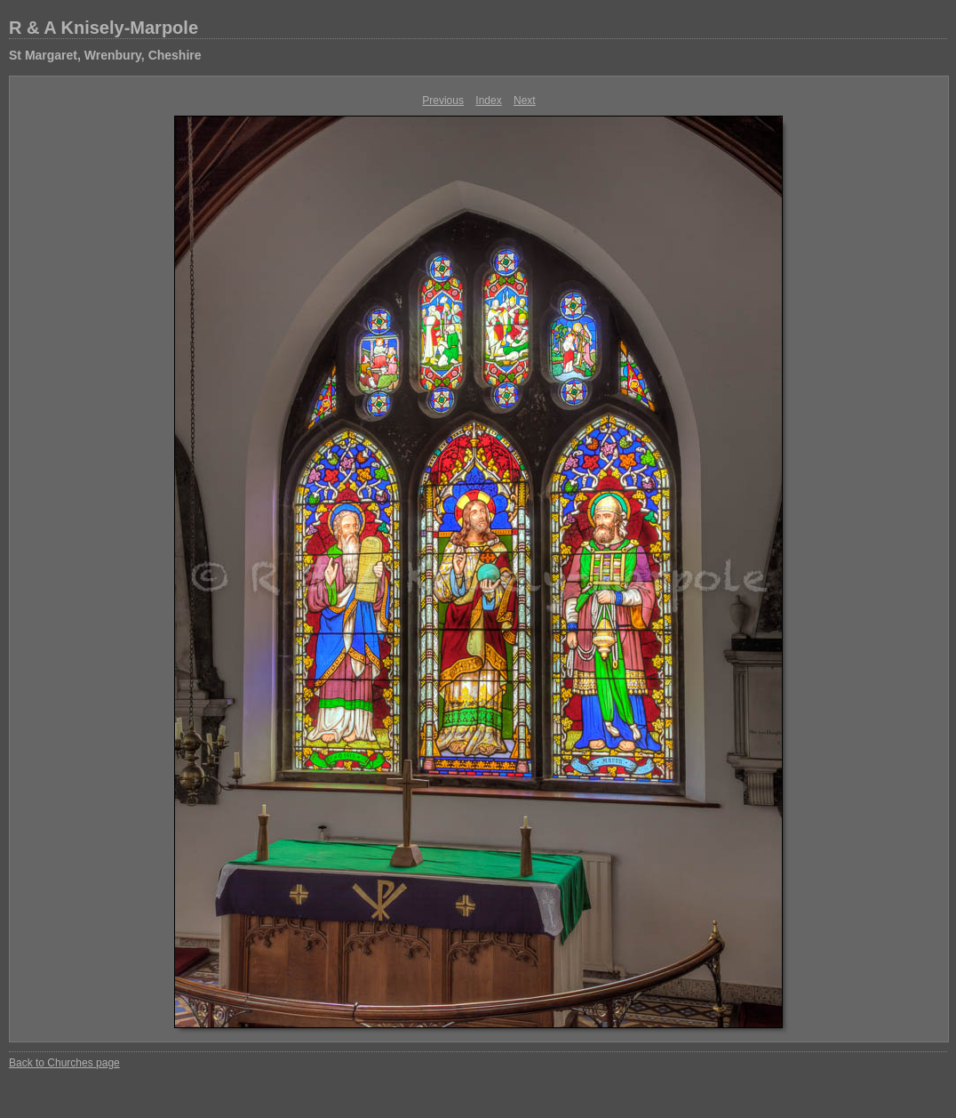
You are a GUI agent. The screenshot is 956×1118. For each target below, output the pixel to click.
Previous (443, 100)
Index (488, 100)
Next (525, 100)
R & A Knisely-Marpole (103, 27)
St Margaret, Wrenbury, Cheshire (105, 55)
